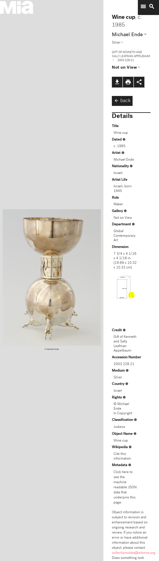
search (151, 6)
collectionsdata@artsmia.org (133, 553)
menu (143, 6)
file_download (117, 82)
